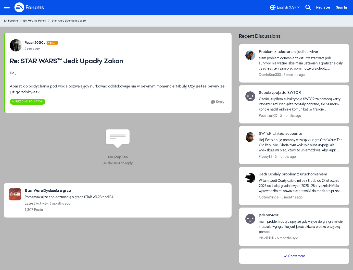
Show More (294, 256)
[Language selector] (285, 7)
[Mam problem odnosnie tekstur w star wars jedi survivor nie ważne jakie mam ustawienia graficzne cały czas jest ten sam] (301, 63)
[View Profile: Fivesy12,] (250, 137)
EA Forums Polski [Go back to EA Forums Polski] (34, 21)
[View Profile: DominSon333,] (250, 55)
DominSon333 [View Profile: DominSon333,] (270, 75)
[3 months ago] (293, 74)
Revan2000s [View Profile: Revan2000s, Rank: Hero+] (35, 42)
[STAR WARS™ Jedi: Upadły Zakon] (41, 48)
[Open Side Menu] (6, 7)
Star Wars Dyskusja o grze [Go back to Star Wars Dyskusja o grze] (68, 21)
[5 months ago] (284, 156)
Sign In (341, 7)
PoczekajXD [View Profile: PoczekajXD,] (268, 115)
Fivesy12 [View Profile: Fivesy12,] (265, 156)
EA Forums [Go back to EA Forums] (11, 21)
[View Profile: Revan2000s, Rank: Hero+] (16, 45)
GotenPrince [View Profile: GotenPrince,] (269, 197)
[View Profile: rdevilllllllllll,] (250, 219)
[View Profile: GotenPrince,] (250, 178)
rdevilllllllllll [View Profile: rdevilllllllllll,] (266, 238)
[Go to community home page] (29, 7)
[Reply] (217, 102)
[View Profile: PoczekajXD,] (250, 96)
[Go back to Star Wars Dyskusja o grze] (69, 190)
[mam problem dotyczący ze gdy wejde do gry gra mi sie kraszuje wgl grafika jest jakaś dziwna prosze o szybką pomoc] (301, 226)
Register (323, 7)
